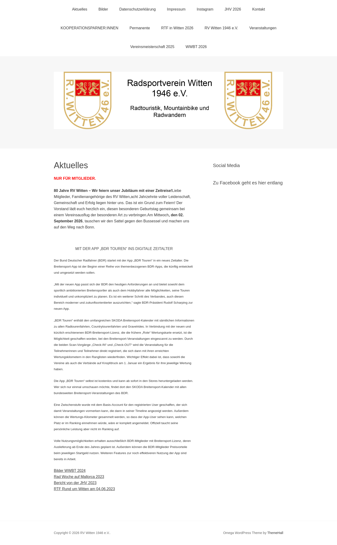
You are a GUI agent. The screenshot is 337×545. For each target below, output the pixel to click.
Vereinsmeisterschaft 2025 (152, 47)
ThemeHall (275, 533)
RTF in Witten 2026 (177, 28)
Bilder (103, 9)
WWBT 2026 (196, 47)
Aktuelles (79, 9)
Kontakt (258, 9)
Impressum (176, 9)
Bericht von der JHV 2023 (75, 483)
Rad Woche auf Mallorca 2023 (79, 477)
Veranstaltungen (262, 28)
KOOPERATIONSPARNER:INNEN (89, 28)
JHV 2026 (233, 9)
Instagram (205, 9)
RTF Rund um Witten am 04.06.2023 (84, 489)
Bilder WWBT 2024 (70, 471)
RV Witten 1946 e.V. (221, 28)
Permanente (139, 28)
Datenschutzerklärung (137, 9)
